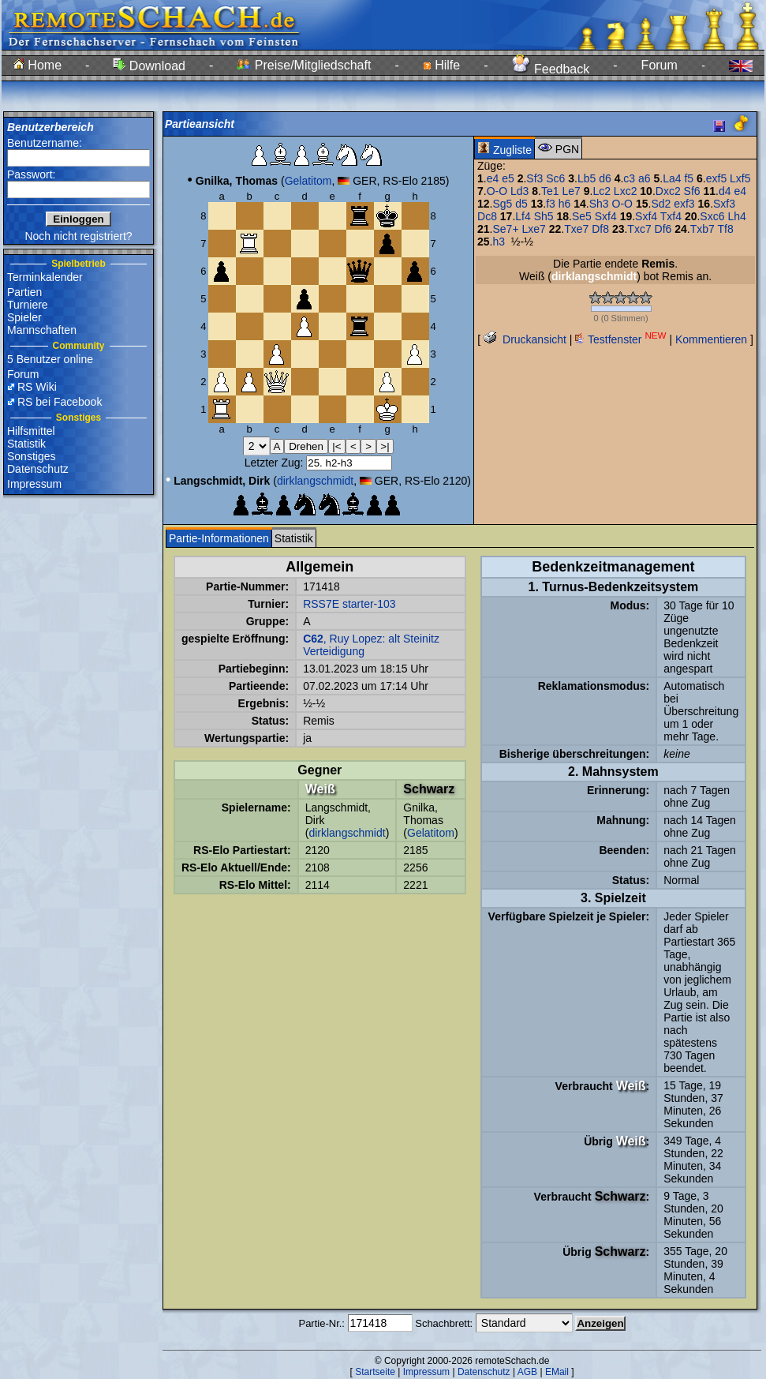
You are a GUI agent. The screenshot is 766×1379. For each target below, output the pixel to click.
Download (149, 66)
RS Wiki (37, 386)
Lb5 (586, 178)
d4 (725, 191)
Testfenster (620, 339)
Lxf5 (740, 178)
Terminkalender (45, 277)
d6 (605, 178)
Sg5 (502, 203)
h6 (565, 203)
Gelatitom (308, 180)
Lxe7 (533, 229)
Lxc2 (625, 191)
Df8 (600, 229)
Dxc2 (668, 191)
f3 (550, 203)
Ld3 (519, 191)
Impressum (34, 484)
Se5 (582, 216)
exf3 (684, 203)
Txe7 (576, 229)
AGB (527, 1371)
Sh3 (599, 203)
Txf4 (671, 216)
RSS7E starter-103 (349, 604)
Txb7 (702, 229)
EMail (557, 1371)
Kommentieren (711, 339)
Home (37, 65)
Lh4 (736, 216)
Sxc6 (712, 216)
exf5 (716, 178)
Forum (659, 65)
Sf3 (534, 178)
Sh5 (544, 216)
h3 (498, 241)
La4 (672, 178)
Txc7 (639, 229)
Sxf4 (606, 216)
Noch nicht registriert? (78, 236)
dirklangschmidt (315, 480)
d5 (521, 203)
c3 (629, 178)
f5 (688, 178)
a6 (644, 178)
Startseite (375, 1371)
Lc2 (601, 191)
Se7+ (505, 229)
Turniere (27, 304)
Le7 (571, 191)
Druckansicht (525, 339)
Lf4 (522, 216)
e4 (493, 178)
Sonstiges (31, 456)
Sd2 (661, 203)
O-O (497, 191)
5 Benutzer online (50, 359)
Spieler (24, 317)
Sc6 (555, 178)
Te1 (550, 191)
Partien (24, 292)
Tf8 (726, 229)
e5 (508, 178)
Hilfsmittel (31, 431)
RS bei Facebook (59, 401)
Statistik (26, 443)
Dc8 (487, 216)
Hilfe (441, 65)
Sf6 (692, 191)
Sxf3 (724, 203)
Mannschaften (42, 330)
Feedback (551, 69)
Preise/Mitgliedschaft (304, 65)
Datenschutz (38, 469)
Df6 (663, 229)
